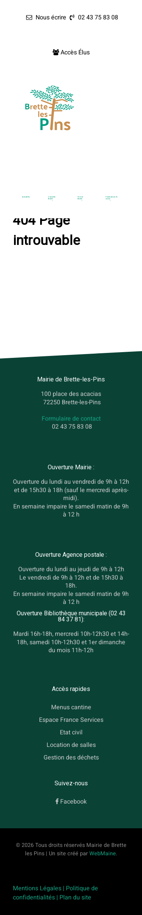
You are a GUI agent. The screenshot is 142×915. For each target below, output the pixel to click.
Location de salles (71, 745)
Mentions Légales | (39, 888)
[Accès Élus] (71, 52)
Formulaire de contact (71, 418)
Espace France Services (71, 719)
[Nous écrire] (46, 17)
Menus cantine (71, 707)
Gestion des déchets (71, 757)
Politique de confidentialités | (55, 893)
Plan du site (75, 897)
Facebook (73, 801)
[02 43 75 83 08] (93, 17)
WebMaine (102, 854)
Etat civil (71, 732)
